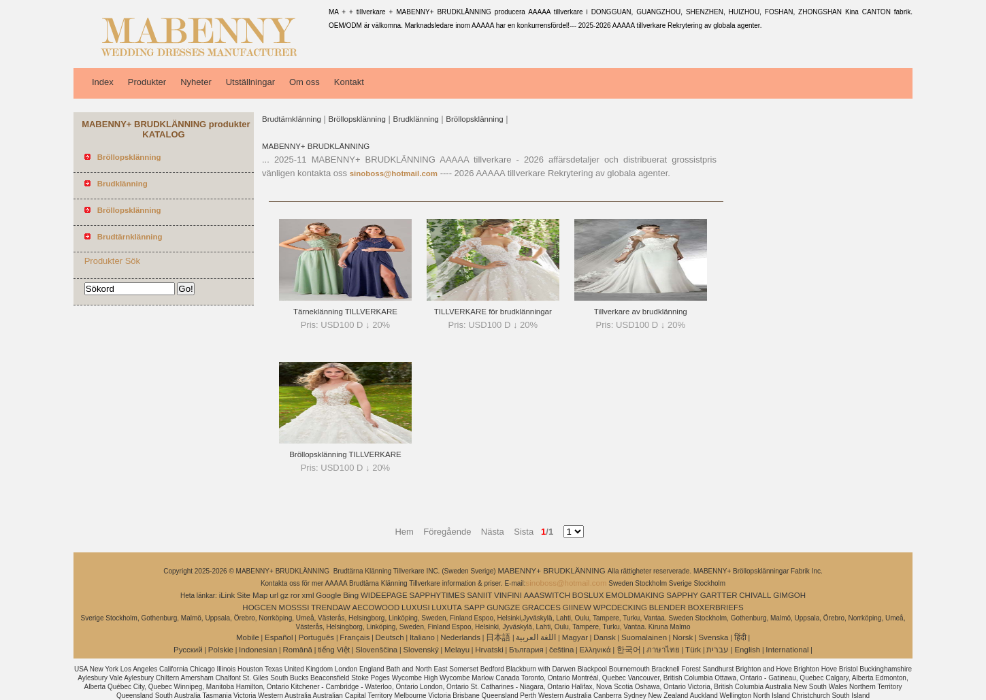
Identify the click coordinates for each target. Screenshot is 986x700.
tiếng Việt (334, 650)
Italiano (422, 637)
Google (328, 595)
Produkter (147, 82)
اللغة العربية (536, 637)
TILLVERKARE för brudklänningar (493, 311)
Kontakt (349, 82)
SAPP (474, 607)
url (273, 595)
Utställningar (250, 82)
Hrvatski (489, 650)
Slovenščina (376, 650)
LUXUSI (415, 607)
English (747, 650)
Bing (351, 595)
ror (295, 595)
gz (284, 595)
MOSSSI (294, 607)
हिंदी (740, 637)
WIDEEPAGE (384, 595)
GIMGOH (789, 595)
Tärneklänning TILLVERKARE (345, 311)
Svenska (713, 637)
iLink (227, 595)
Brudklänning (416, 119)
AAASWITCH (547, 595)
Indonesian (258, 650)
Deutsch (390, 637)
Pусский (188, 650)
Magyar (575, 637)
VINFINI (508, 595)
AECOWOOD (376, 607)
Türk (693, 650)
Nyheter (196, 82)
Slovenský (420, 650)
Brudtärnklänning (291, 119)
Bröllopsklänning (357, 119)
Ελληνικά (595, 650)
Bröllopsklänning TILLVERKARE (345, 454)
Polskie (220, 650)
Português (316, 637)
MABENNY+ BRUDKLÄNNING (315, 146)
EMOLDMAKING (635, 595)
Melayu (457, 650)
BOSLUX (588, 595)
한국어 (629, 650)
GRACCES (541, 607)
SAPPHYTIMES (437, 595)
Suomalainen (644, 637)
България (526, 650)
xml (308, 595)
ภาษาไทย (663, 650)
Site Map (252, 595)
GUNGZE (503, 607)
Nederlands (460, 637)
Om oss (304, 82)
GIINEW (577, 607)
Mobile (247, 637)
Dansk (604, 637)
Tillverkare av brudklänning (640, 311)
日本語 (498, 637)
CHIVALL (755, 595)
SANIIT (479, 595)
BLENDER (667, 607)
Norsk (682, 637)
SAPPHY (682, 595)
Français (354, 637)
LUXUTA (446, 607)
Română (297, 650)
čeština (561, 650)
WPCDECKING (620, 607)
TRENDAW (330, 607)
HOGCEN (259, 607)
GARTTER (719, 595)
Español (279, 637)
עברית (717, 650)
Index (103, 82)
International (787, 650)
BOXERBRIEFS (716, 607)
